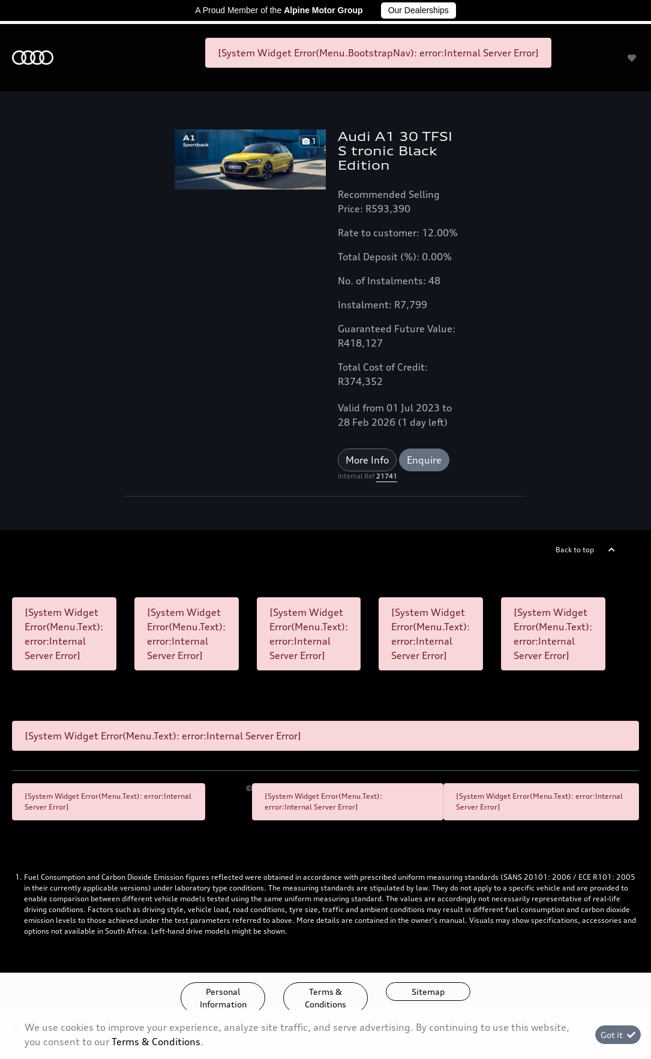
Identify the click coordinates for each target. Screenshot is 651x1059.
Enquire (424, 460)
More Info (367, 460)
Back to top (575, 549)
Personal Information (223, 997)
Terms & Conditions (325, 997)
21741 (386, 476)
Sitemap (428, 991)
